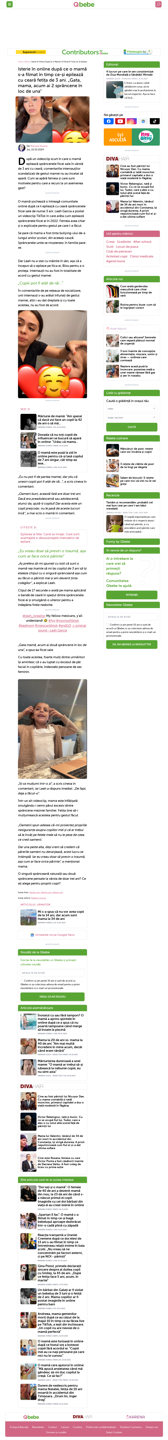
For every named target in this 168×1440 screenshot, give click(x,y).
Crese (110, 242)
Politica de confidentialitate (101, 1427)
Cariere (65, 1427)
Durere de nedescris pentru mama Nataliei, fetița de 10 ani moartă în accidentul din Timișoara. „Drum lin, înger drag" (60, 1393)
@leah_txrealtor (34, 616)
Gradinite (124, 242)
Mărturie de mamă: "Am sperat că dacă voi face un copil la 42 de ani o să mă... (60, 419)
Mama (27, 62)
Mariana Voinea (38, 146)
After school (142, 242)
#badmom (26, 625)
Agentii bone (115, 261)
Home (20, 62)
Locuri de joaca (127, 247)
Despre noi (152, 1427)
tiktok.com (34, 892)
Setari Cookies (114, 1432)
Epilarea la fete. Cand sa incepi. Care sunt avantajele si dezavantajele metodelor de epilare (49, 537)
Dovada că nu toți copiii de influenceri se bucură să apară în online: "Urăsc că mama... (59, 438)
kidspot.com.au (38, 898)
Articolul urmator (35, 904)
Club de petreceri (119, 251)
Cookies (77, 1427)
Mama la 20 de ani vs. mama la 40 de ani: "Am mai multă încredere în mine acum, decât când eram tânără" (60, 1045)
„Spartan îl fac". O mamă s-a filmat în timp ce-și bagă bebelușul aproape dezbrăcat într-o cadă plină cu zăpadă (59, 1220)
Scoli (109, 247)
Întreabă (132, 595)
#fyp (51, 620)
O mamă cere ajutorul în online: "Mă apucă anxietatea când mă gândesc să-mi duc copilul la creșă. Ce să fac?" (61, 1370)
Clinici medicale (141, 256)
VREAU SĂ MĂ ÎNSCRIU (52, 996)
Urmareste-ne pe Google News (52, 935)
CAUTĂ (132, 427)
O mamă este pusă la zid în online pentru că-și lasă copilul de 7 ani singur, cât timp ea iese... (60, 458)
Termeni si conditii (56, 1432)
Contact (52, 1427)
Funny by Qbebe (118, 541)
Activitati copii (116, 256)
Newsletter (38, 1427)
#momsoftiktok (67, 620)
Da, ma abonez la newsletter (132, 644)
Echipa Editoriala (19, 1427)
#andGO (65, 625)
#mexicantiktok (46, 625)
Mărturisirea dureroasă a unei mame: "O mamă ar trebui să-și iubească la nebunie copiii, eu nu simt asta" (60, 1066)
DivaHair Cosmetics (131, 1427)
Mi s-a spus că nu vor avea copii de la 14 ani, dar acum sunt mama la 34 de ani (61, 915)
